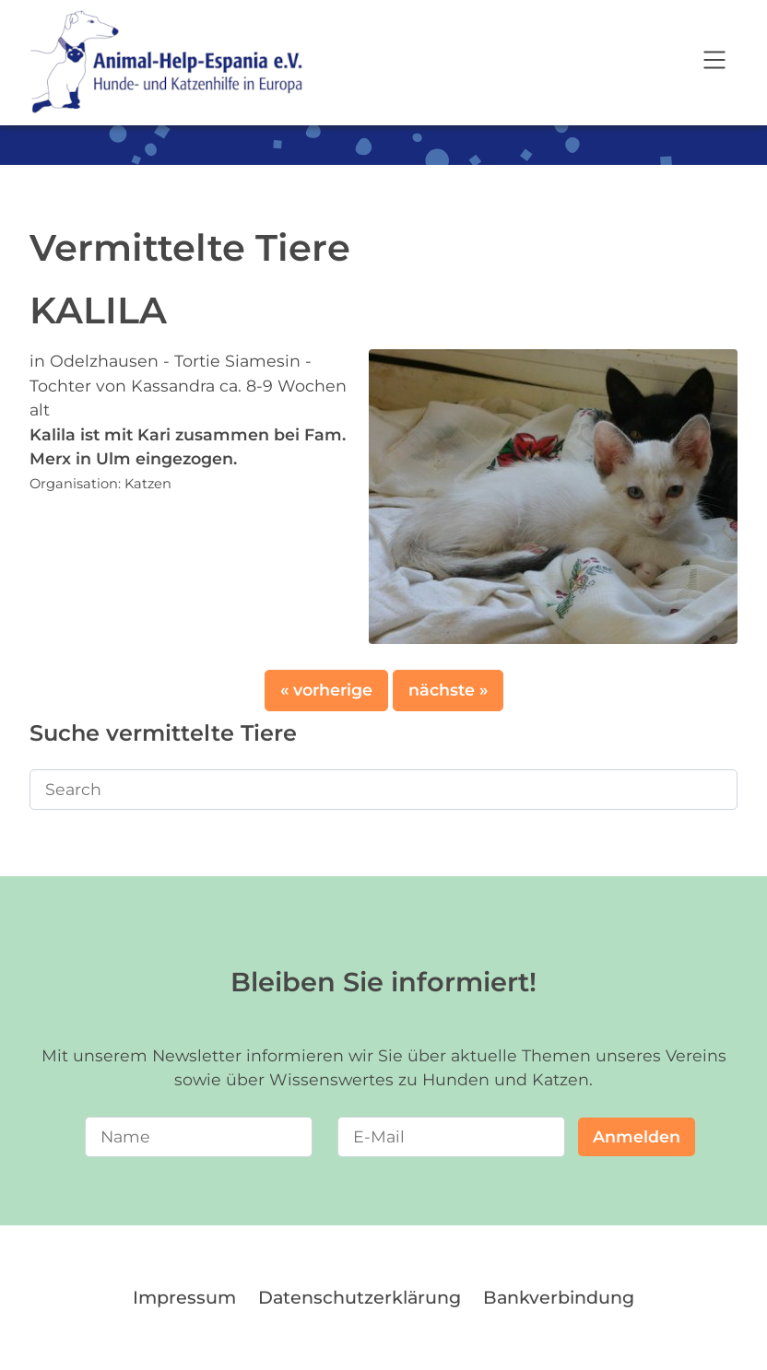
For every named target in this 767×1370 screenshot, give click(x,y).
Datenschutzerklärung (359, 1297)
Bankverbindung (558, 1297)
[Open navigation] (714, 63)
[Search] (384, 789)
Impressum (184, 1297)
